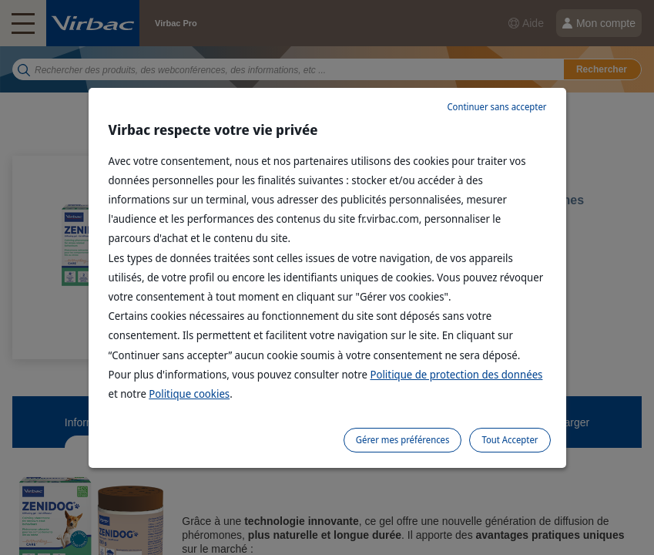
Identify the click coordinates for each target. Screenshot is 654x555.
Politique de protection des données (456, 374)
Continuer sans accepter (496, 106)
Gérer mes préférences (403, 439)
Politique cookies (189, 393)
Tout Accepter (509, 439)
